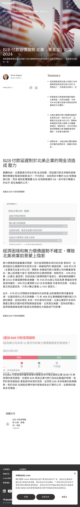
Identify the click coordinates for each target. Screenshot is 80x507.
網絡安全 (6, 474)
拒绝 (26, 497)
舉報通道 (6, 483)
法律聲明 (6, 469)
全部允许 (45, 497)
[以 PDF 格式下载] (36, 88)
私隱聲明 (22, 469)
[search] (66, 3)
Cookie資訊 (7, 478)
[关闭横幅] (75, 474)
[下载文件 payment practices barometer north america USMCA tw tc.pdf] (8, 424)
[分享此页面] (31, 88)
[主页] (8, 3)
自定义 (64, 497)
